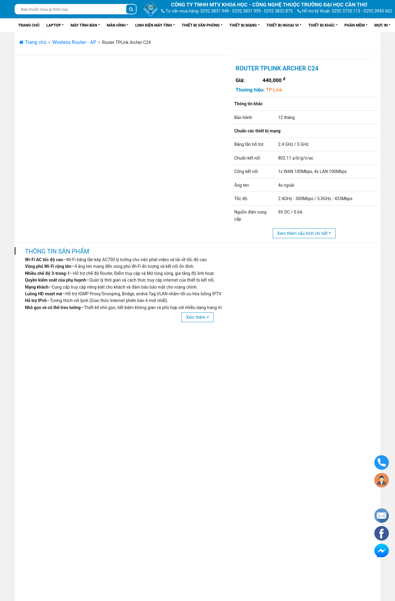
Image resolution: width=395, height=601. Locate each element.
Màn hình (116, 25)
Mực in (381, 25)
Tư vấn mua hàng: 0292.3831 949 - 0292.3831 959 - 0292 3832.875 (227, 11)
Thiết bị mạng (243, 25)
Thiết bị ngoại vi (282, 25)
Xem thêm (195, 317)
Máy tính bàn (83, 25)
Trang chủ (28, 25)
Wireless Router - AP (74, 42)
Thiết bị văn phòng (200, 25)
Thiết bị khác (321, 25)
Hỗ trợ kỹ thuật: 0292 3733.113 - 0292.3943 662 (344, 11)
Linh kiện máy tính (153, 25)
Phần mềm (354, 25)
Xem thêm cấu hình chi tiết (302, 233)
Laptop (53, 25)
